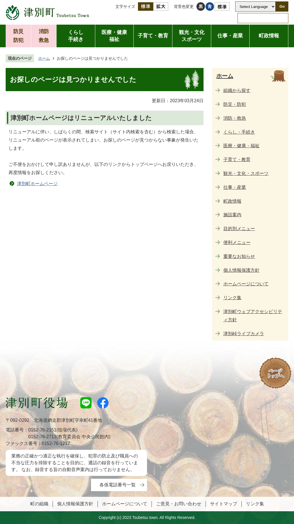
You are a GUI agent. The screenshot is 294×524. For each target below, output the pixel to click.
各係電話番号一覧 (118, 484)
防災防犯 (18, 36)
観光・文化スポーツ (191, 35)
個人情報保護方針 (75, 503)
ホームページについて (124, 503)
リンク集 (255, 503)
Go (282, 6)
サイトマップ (223, 503)
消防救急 (44, 36)
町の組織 (39, 503)
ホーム (44, 58)
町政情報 (269, 36)
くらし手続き (75, 35)
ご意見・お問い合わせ (178, 503)
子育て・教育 (153, 36)
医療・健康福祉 (114, 35)
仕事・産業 (230, 36)
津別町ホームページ (37, 183)
